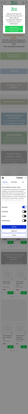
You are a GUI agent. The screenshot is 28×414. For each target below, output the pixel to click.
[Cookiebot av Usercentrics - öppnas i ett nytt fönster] (17, 178)
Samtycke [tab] (5, 182)
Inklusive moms (14, 30)
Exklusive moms (14, 27)
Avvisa (14, 235)
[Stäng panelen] (25, 177)
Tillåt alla (14, 227)
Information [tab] (14, 182)
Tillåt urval (14, 231)
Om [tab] (23, 182)
